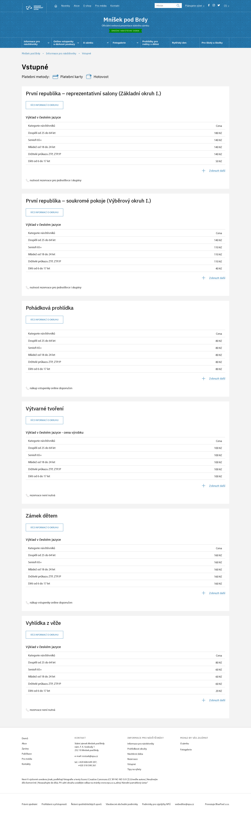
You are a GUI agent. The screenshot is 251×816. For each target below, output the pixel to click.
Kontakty (26, 765)
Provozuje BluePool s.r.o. (217, 805)
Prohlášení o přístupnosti (56, 805)
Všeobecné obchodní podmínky (126, 805)
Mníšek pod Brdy (125, 20)
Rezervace (132, 760)
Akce (77, 5)
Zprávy (25, 749)
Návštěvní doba (135, 755)
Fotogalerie (186, 750)
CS (226, 5)
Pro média (100, 5)
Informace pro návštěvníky (140, 744)
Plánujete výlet (194, 5)
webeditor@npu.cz (190, 805)
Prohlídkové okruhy (137, 749)
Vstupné (131, 765)
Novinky (65, 5)
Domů (25, 739)
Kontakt (114, 5)
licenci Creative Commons (94, 780)
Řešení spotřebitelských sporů (89, 805)
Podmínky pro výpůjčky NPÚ (161, 805)
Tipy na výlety (134, 770)
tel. (76, 763)
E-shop (87, 5)
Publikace (27, 754)
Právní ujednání (30, 805)
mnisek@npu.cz (90, 757)
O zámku (184, 744)
